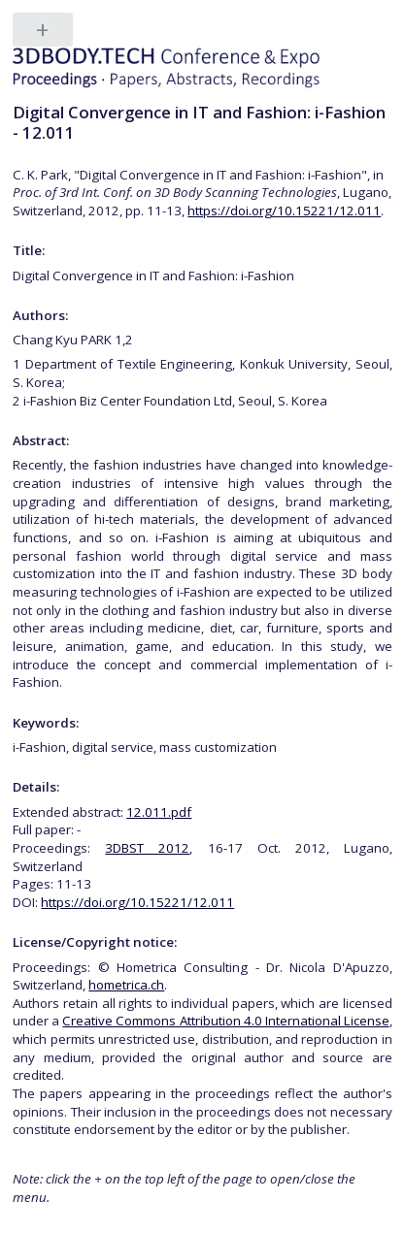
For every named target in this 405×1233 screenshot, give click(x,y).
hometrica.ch (126, 984)
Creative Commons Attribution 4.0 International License (225, 1020)
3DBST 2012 (147, 848)
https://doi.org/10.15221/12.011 (284, 210)
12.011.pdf (158, 812)
